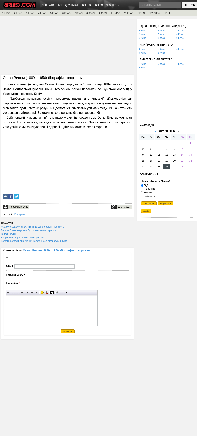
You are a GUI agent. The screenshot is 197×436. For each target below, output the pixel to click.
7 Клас (142, 38)
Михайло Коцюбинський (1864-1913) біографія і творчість (32, 226)
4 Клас (142, 34)
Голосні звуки (8, 234)
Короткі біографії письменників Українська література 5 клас (34, 241)
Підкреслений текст (17, 292)
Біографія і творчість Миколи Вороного (22, 237)
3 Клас (180, 30)
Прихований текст (52, 292)
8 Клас (161, 38)
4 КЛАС (42, 13)
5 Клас (161, 34)
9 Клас (180, 38)
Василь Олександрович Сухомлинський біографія (28, 230)
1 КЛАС (6, 13)
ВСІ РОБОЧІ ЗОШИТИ (107, 5)
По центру (32, 292)
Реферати (19, 214)
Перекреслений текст (22, 292)
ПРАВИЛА (154, 13)
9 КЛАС (102, 13)
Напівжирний (8, 292)
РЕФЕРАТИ (47, 5)
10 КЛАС (115, 13)
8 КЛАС (90, 13)
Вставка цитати (56, 292)
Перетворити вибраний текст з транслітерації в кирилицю (61, 292)
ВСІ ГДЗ (86, 5)
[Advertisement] (67, 46)
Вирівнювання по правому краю (36, 292)
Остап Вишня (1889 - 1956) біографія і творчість (56, 250)
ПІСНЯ (141, 13)
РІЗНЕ (167, 13)
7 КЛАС (78, 13)
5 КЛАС (54, 13)
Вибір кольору (46, 292)
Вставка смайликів (42, 292)
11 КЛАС (128, 13)
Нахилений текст (13, 292)
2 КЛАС (18, 13)
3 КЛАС (30, 13)
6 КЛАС (66, 13)
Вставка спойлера (65, 292)
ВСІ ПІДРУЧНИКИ (68, 5)
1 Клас (142, 30)
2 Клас (161, 30)
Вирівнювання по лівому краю (27, 292)
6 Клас (180, 34)
